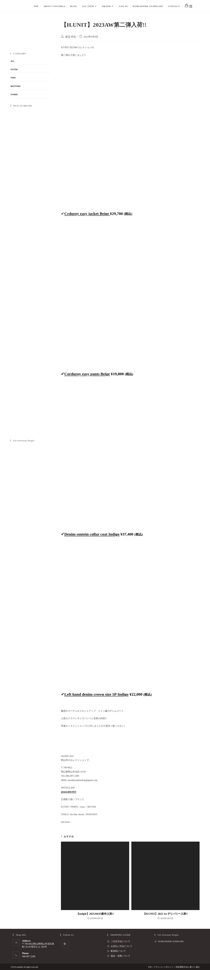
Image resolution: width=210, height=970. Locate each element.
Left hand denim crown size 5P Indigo (96, 694)
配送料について (118, 951)
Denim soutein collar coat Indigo (91, 534)
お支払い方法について (121, 946)
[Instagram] (65, 944)
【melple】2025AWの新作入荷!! (95, 913)
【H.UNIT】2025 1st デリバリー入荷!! (165, 913)
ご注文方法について (120, 941)
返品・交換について (120, 956)
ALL (12, 61)
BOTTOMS (15, 86)
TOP (150, 967)
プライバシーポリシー (164, 967)
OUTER (14, 69)
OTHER (14, 94)
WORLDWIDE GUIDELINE (171, 941)
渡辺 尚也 (70, 36)
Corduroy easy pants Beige (87, 374)
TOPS (13, 78)
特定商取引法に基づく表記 (188, 967)
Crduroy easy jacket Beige (87, 213)
